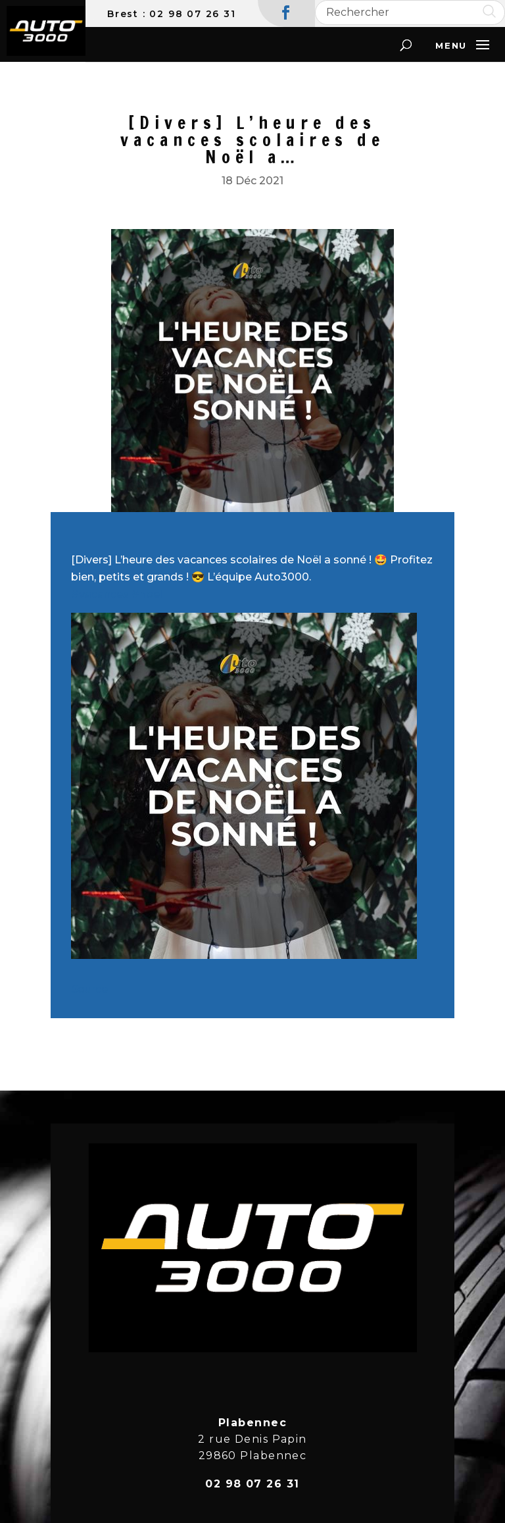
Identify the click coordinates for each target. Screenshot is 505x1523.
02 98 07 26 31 (192, 14)
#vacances (100, 594)
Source (89, 989)
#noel (147, 594)
